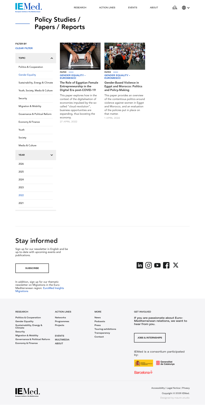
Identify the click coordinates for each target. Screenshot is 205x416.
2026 (21, 164)
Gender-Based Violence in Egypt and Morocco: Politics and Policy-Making (123, 86)
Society (22, 138)
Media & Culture (27, 145)
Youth (22, 130)
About (154, 7)
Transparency (102, 333)
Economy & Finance (29, 122)
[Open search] (174, 8)
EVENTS (59, 335)
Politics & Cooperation (31, 67)
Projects (59, 325)
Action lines (107, 7)
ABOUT (59, 343)
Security (23, 98)
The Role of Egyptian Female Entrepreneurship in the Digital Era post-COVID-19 (79, 86)
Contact (99, 336)
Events (132, 7)
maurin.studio (182, 397)
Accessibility (158, 388)
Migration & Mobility (30, 106)
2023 (21, 187)
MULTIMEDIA (62, 339)
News (97, 317)
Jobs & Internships (150, 337)
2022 (21, 195)
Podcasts (99, 321)
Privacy (186, 388)
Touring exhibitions (105, 329)
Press (97, 325)
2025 (21, 172)
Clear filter (24, 48)
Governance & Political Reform (35, 114)
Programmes (62, 321)
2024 (21, 180)
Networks (60, 317)
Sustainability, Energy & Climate (36, 83)
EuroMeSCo (68, 78)
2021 (21, 203)
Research (80, 7)
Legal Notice (173, 388)
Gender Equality (27, 75)
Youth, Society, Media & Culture (36, 91)
